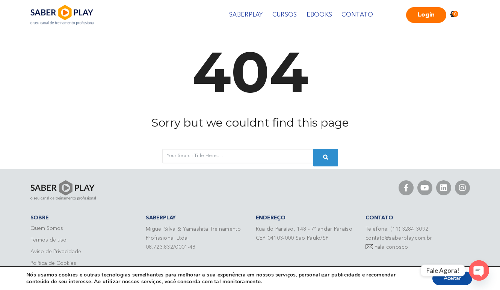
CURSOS (284, 15)
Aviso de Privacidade (55, 251)
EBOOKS (319, 15)
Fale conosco (391, 247)
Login (426, 15)
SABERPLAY (246, 15)
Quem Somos (46, 228)
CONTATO (357, 15)
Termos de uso (48, 240)
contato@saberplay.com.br (399, 238)
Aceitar (452, 278)
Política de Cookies (53, 263)
